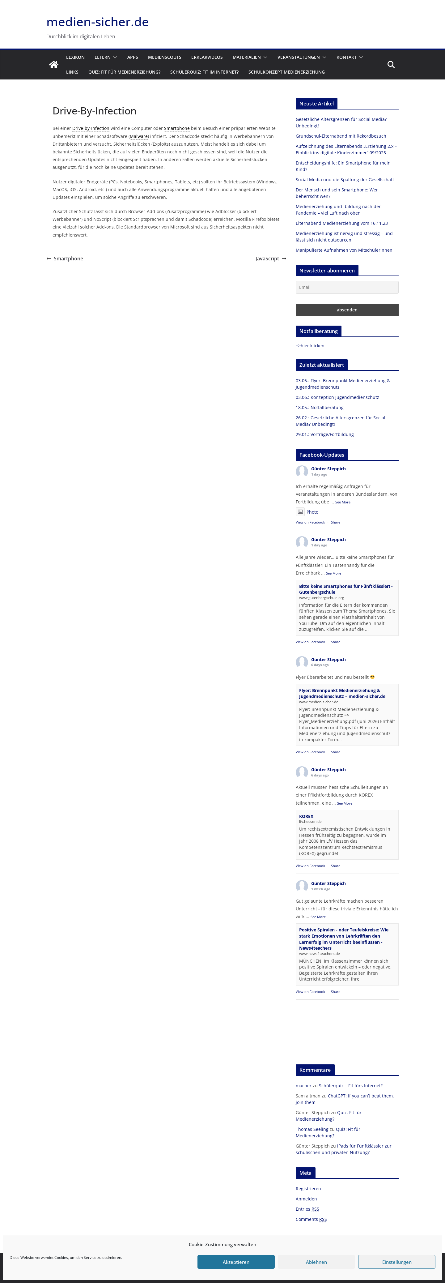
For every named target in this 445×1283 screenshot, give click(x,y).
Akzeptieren (236, 1262)
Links (72, 72)
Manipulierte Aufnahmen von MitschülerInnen (344, 250)
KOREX (306, 816)
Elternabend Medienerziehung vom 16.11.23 (342, 223)
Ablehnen (316, 1262)
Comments (311, 1219)
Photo (307, 512)
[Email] (347, 287)
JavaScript (271, 258)
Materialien (247, 57)
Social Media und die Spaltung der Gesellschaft (345, 179)
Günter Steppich (328, 469)
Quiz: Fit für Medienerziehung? (124, 72)
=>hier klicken (310, 346)
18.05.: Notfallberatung (320, 407)
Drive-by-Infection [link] (90, 128)
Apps (132, 57)
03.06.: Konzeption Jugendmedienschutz (337, 397)
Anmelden (306, 1199)
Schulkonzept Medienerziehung (286, 72)
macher (304, 1085)
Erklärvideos (207, 57)
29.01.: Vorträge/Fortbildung (325, 434)
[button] (114, 57)
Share (335, 522)
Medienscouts (164, 57)
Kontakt (347, 57)
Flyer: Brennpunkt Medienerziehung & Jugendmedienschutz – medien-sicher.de (342, 693)
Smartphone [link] (177, 128)
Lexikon (75, 57)
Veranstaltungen (299, 57)
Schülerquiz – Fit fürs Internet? (351, 1085)
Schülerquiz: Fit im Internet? (204, 72)
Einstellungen (397, 1262)
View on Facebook (310, 522)
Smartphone (64, 258)
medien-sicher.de (97, 21)
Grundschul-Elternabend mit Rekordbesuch (341, 136)
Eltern (103, 57)
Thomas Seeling (312, 1129)
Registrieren (308, 1188)
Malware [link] (139, 136)
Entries (307, 1209)
